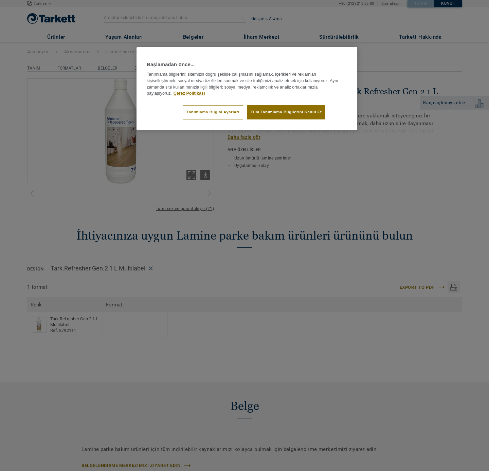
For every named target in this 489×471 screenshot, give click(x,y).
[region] (247, 88)
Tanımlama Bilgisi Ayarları (212, 112)
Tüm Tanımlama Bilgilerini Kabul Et (286, 112)
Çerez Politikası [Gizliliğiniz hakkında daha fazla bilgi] (189, 93)
